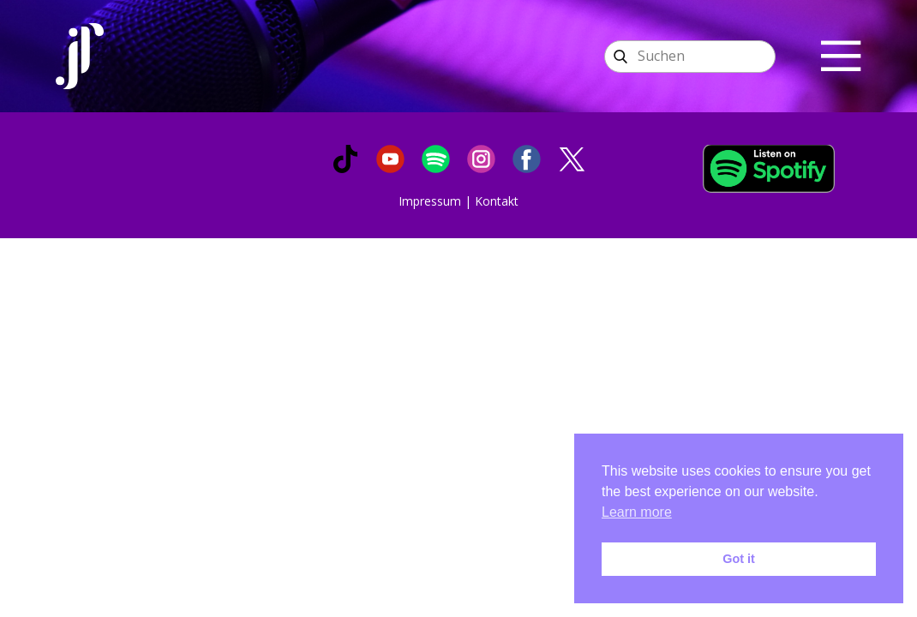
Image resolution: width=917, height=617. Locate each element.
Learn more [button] (637, 512)
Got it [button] (738, 559)
